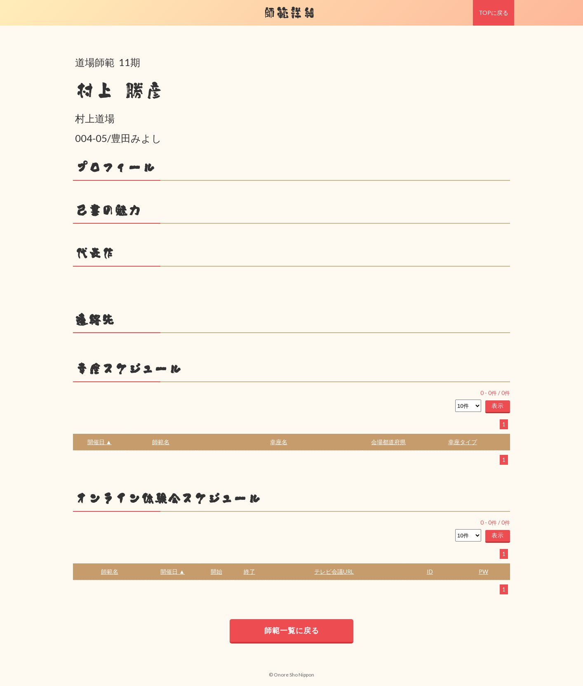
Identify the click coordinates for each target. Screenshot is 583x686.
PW (483, 571)
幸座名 (278, 441)
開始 (216, 571)
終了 (249, 571)
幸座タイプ (462, 441)
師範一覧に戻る (291, 630)
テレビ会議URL (334, 571)
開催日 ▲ (99, 441)
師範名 (160, 441)
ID (430, 571)
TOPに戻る (493, 12)
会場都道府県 (388, 441)
